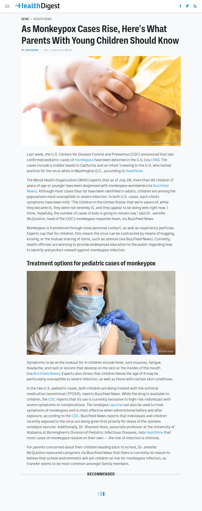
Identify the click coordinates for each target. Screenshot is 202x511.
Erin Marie (32, 50)
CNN (154, 159)
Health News (42, 19)
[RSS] (195, 7)
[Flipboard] (188, 7)
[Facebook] (180, 7)
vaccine (115, 404)
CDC (52, 399)
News (25, 19)
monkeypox (84, 159)
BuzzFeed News (46, 373)
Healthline (134, 170)
